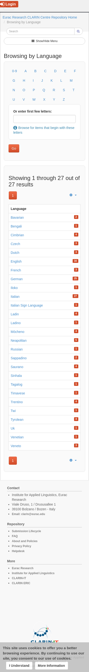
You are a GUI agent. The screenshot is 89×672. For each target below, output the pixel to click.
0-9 (14, 71)
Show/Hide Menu (45, 41)
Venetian (17, 437)
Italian (15, 296)
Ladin (15, 314)
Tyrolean (17, 419)
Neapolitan (19, 340)
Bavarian (17, 217)
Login (8, 4)
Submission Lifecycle (26, 531)
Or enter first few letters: (32, 111)
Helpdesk (18, 551)
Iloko (14, 288)
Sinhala (16, 376)
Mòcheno (17, 332)
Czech (15, 244)
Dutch (15, 253)
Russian (17, 349)
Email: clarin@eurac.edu (28, 514)
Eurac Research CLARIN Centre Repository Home (40, 17)
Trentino (17, 402)
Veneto (16, 446)
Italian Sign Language (27, 305)
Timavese (18, 393)
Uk (13, 428)
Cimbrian (17, 235)
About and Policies (24, 541)
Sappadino (19, 358)
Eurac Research (22, 568)
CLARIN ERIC (21, 583)
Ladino (16, 323)
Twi (13, 411)
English (16, 261)
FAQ (15, 536)
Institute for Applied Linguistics (33, 573)
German (17, 279)
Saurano (17, 367)
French (16, 270)
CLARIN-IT (19, 578)
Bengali (16, 226)
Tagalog (16, 384)
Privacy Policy (21, 546)
